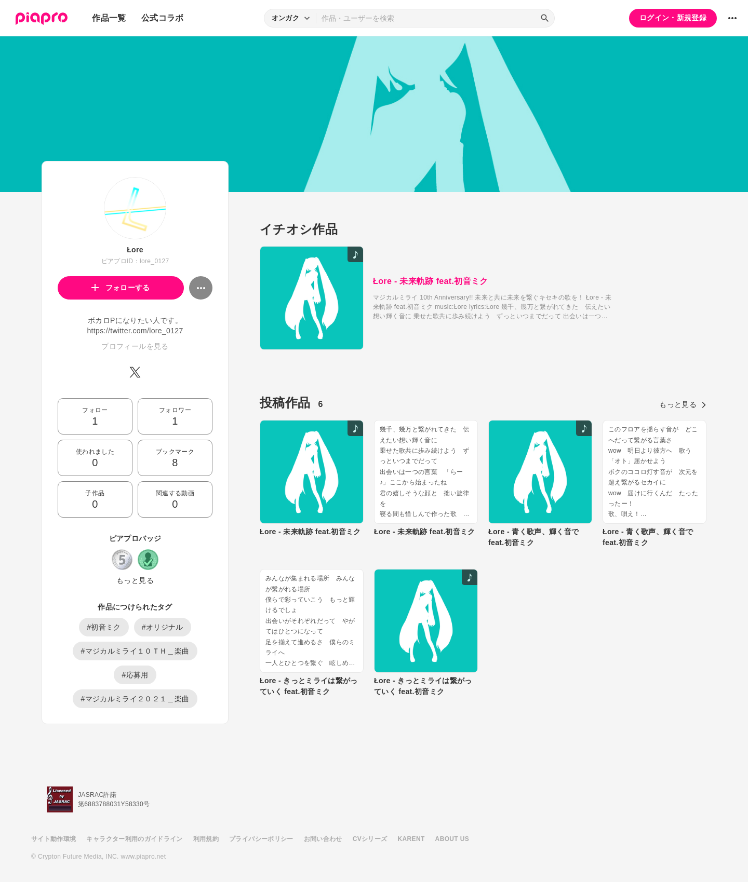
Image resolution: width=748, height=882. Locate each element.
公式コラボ (162, 17)
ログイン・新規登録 (672, 17)
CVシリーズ (370, 839)
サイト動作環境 (53, 839)
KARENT (411, 839)
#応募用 (135, 675)
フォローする (120, 287)
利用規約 (206, 839)
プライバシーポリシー (261, 839)
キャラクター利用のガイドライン (134, 839)
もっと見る (135, 580)
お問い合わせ (323, 839)
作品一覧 (109, 17)
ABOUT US (452, 839)
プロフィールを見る (134, 346)
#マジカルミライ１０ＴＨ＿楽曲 (135, 651)
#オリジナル (162, 627)
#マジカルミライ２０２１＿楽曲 (135, 699)
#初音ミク (104, 627)
